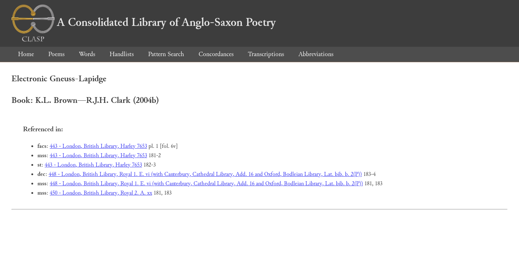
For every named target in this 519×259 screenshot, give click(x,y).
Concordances (216, 54)
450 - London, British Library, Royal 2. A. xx (101, 193)
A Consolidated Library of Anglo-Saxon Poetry (144, 22)
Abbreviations (315, 54)
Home (26, 54)
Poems (56, 54)
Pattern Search (166, 54)
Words (87, 54)
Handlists (122, 54)
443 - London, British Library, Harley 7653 (98, 146)
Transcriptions (266, 54)
